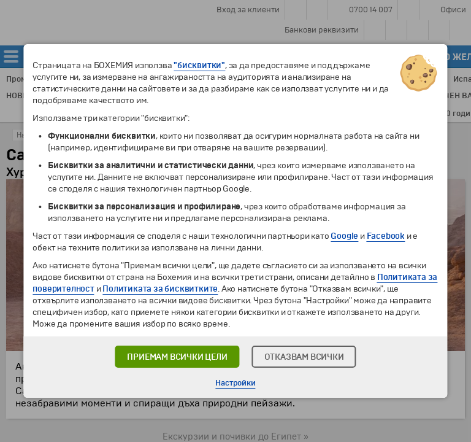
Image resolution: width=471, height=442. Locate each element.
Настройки (235, 383)
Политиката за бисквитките (160, 289)
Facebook (386, 236)
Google (344, 236)
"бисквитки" (199, 65)
